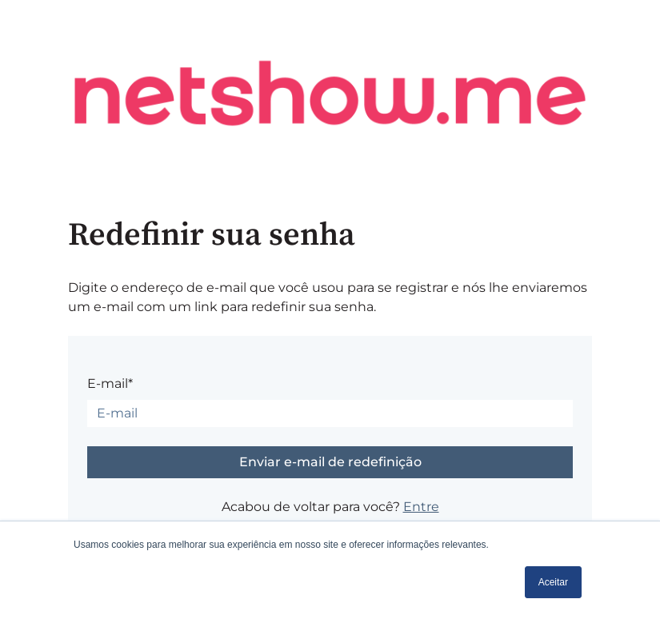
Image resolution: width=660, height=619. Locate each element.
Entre (421, 506)
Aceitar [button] (553, 582)
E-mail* (110, 383)
